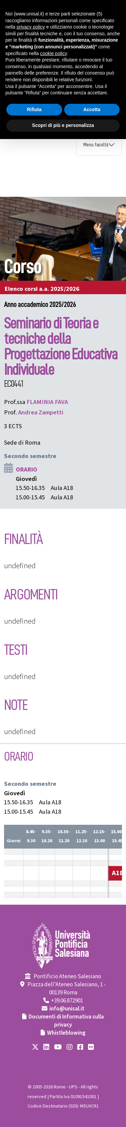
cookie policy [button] (53, 53)
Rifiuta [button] (34, 109)
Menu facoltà (95, 144)
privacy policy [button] (30, 27)
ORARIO (26, 469)
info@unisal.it (66, 1009)
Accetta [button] (91, 109)
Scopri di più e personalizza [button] (63, 125)
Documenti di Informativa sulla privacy (66, 1021)
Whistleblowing (66, 1033)
